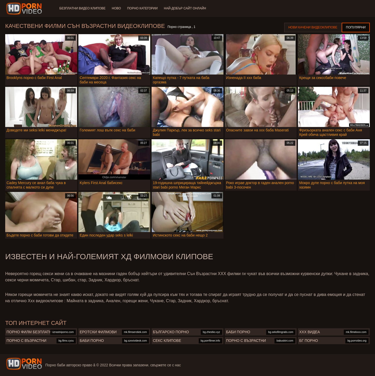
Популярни (356, 27)
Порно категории (142, 8)
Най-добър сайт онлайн (185, 8)
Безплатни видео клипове (82, 8)
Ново (116, 8)
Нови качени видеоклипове (312, 27)
